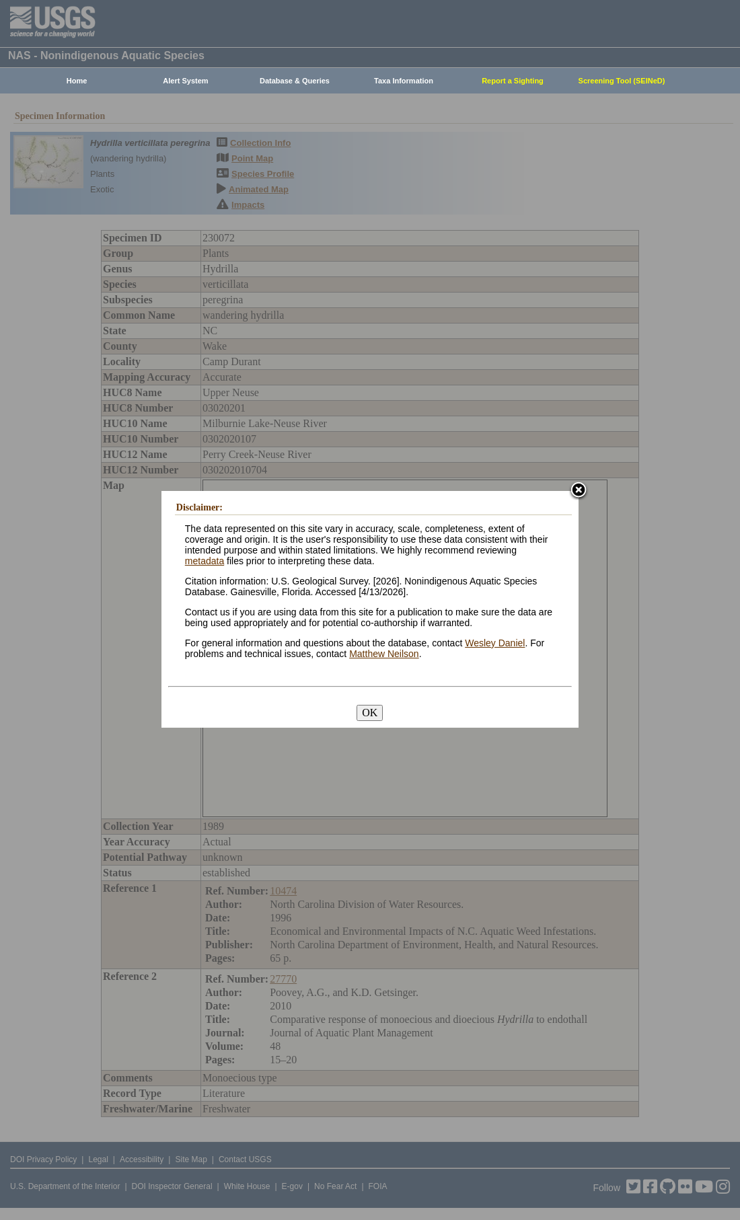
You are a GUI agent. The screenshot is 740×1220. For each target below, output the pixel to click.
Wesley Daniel (495, 643)
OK (369, 713)
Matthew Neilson (384, 654)
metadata (204, 561)
